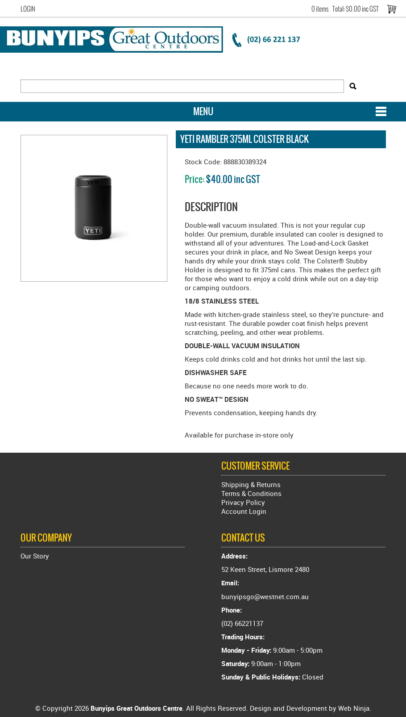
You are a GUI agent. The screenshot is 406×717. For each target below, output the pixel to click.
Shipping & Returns (251, 484)
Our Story (35, 555)
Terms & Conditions (251, 493)
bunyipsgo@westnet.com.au (265, 596)
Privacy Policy (243, 502)
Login (28, 8)
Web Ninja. (354, 708)
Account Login (243, 511)
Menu (203, 111)
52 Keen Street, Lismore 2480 (265, 569)
